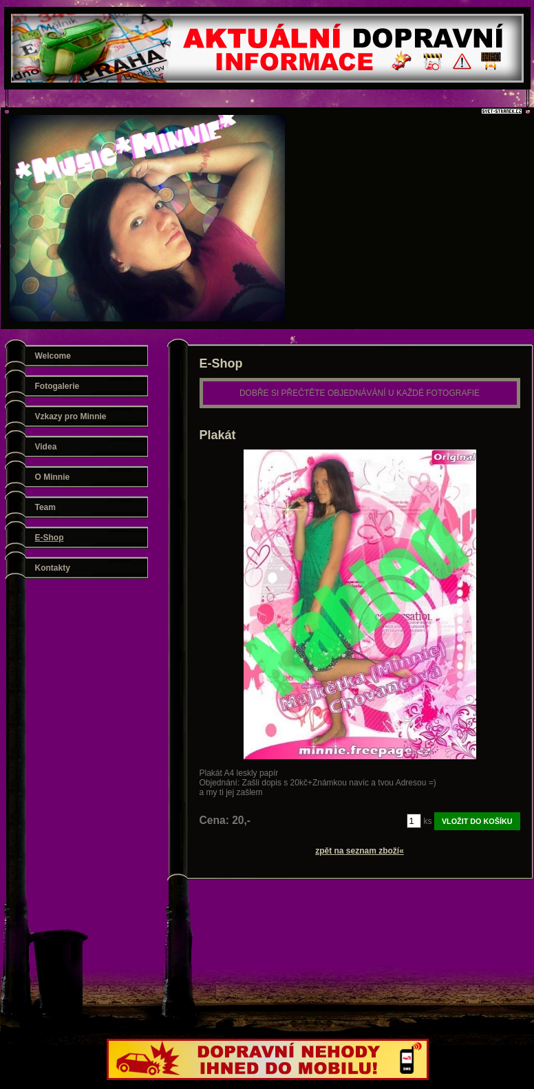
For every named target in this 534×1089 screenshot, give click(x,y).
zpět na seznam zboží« (359, 851)
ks (428, 821)
